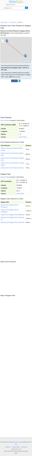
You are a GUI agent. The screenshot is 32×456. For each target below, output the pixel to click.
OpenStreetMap (28, 62)
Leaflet (21, 62)
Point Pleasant (4, 120)
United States (23, 137)
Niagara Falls (4, 177)
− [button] (2, 41)
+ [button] (2, 39)
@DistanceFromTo (16, 449)
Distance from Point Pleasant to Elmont (12, 168)
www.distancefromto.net (13, 442)
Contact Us (24, 447)
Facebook (14, 81)
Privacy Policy (16, 447)
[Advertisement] (16, 16)
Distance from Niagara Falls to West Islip (13, 222)
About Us (8, 447)
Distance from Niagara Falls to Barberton (13, 214)
